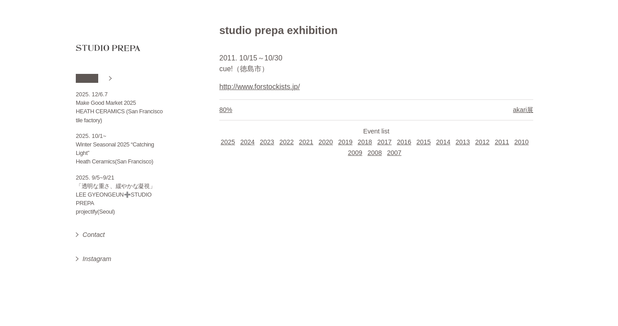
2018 (365, 142)
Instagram (97, 258)
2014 (443, 142)
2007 (394, 152)
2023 (267, 142)
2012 (482, 142)
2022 (286, 142)
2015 (424, 142)
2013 (463, 142)
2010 (521, 142)
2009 (355, 152)
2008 (374, 152)
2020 (325, 142)
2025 (228, 142)
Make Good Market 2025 (106, 102)
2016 (404, 142)
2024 (247, 142)
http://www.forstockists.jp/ (259, 86)
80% (225, 109)
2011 (502, 142)
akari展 (523, 109)
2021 (306, 142)
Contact (94, 234)
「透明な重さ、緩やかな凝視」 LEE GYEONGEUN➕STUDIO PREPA (116, 194)
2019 (345, 142)
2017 (384, 142)
